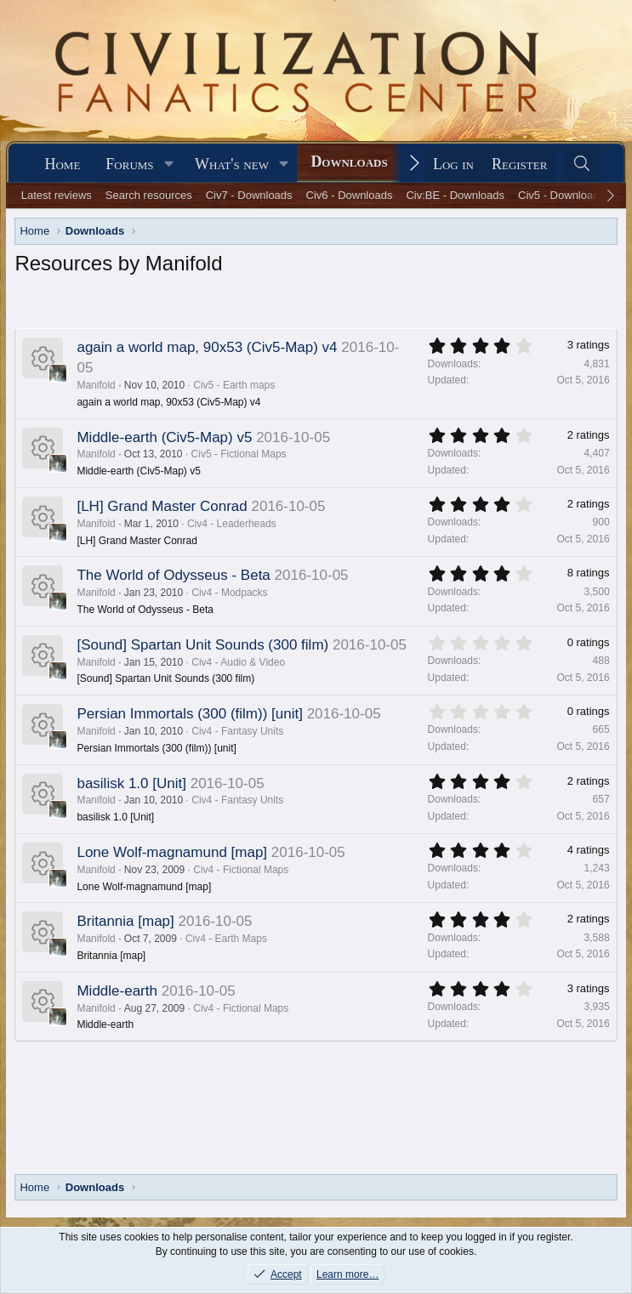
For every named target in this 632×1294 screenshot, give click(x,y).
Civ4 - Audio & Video (238, 662)
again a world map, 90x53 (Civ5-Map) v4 (207, 347)
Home (62, 164)
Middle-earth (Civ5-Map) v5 (164, 437)
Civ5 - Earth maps (234, 385)
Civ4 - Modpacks (229, 593)
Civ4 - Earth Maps (226, 939)
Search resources (148, 195)
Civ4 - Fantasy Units (237, 731)
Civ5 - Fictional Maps (239, 454)
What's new (232, 164)
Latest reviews (56, 195)
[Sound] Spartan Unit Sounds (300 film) (202, 645)
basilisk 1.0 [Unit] (131, 783)
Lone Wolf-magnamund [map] (172, 852)
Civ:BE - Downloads (455, 195)
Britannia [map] (125, 921)
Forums (129, 164)
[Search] (581, 164)
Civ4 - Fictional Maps (240, 870)
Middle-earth (117, 991)
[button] (168, 164)
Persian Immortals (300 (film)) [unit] (189, 714)
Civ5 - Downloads (561, 195)
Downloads (348, 161)
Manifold (96, 385)
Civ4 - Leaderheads (231, 524)
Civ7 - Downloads (249, 195)
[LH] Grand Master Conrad (162, 506)
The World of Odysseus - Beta (173, 575)
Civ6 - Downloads (349, 195)
